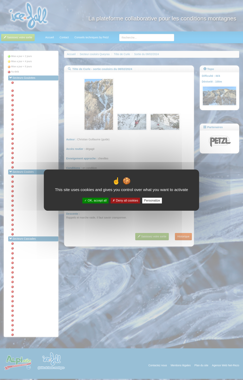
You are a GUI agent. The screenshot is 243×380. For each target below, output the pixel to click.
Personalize (152, 200)
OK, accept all (95, 200)
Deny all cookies (125, 200)
